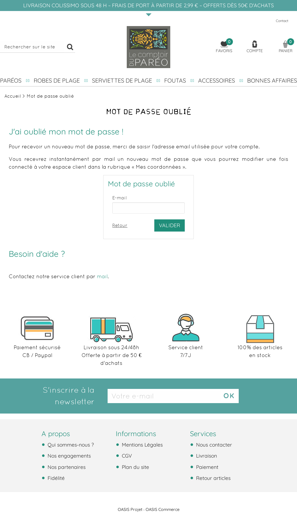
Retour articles (213, 478)
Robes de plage (57, 80)
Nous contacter (213, 444)
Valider (169, 225)
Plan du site (134, 467)
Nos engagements (68, 455)
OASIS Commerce (163, 509)
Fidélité (55, 478)
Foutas (175, 80)
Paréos (10, 80)
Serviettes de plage (122, 80)
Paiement (206, 467)
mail (102, 276)
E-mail (119, 198)
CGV (126, 455)
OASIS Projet (130, 509)
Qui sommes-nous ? (70, 444)
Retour (119, 225)
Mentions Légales (141, 444)
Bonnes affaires (272, 80)
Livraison (206, 455)
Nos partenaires (66, 467)
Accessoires (216, 80)
